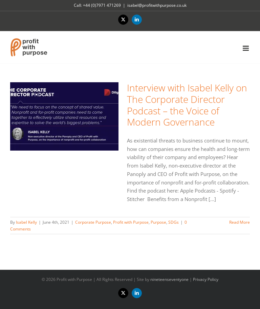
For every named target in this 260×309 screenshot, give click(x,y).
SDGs (173, 222)
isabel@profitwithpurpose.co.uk (157, 5)
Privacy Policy (205, 279)
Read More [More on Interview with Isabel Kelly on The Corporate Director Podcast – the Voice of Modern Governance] (239, 222)
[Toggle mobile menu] (246, 48)
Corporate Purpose (93, 222)
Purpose (158, 222)
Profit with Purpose (131, 222)
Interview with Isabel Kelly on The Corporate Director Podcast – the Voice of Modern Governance (187, 104)
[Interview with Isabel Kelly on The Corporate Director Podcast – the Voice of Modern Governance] (64, 116)
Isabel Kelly (26, 222)
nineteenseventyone (169, 279)
